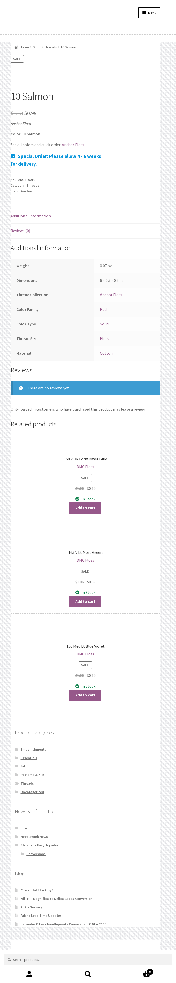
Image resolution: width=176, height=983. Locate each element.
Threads (50, 47)
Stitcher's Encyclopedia (39, 845)
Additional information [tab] (31, 215)
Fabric (25, 766)
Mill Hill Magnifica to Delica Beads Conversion (57, 898)
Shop (37, 47)
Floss (104, 338)
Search (88, 974)
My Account (29, 974)
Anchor (26, 191)
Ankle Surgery (31, 907)
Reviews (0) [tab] (20, 230)
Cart (135, 970)
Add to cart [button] (85, 507)
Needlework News (34, 836)
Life (24, 828)
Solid (104, 323)
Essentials (29, 758)
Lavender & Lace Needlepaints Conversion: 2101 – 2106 (63, 924)
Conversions (36, 854)
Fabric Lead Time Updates (41, 915)
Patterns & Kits (33, 774)
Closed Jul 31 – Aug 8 (37, 890)
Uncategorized (32, 792)
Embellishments (33, 749)
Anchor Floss (73, 144)
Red (103, 309)
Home (24, 47)
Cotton (106, 353)
